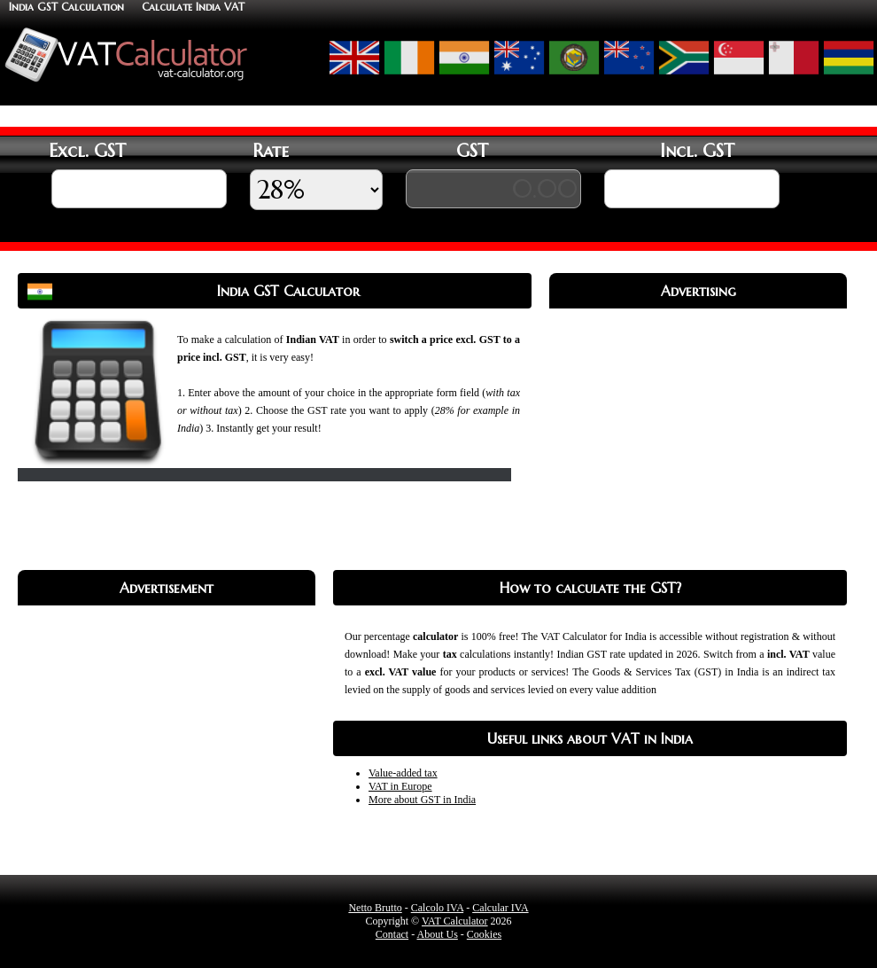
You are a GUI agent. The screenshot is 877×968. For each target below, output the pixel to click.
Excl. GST (87, 151)
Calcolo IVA (437, 908)
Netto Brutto (374, 908)
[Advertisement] (698, 432)
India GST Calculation (66, 6)
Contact (392, 934)
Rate (270, 151)
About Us (436, 934)
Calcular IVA (500, 908)
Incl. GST (697, 151)
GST (472, 151)
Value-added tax (403, 773)
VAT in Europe (400, 786)
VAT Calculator (455, 921)
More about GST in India (422, 799)
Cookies (484, 934)
